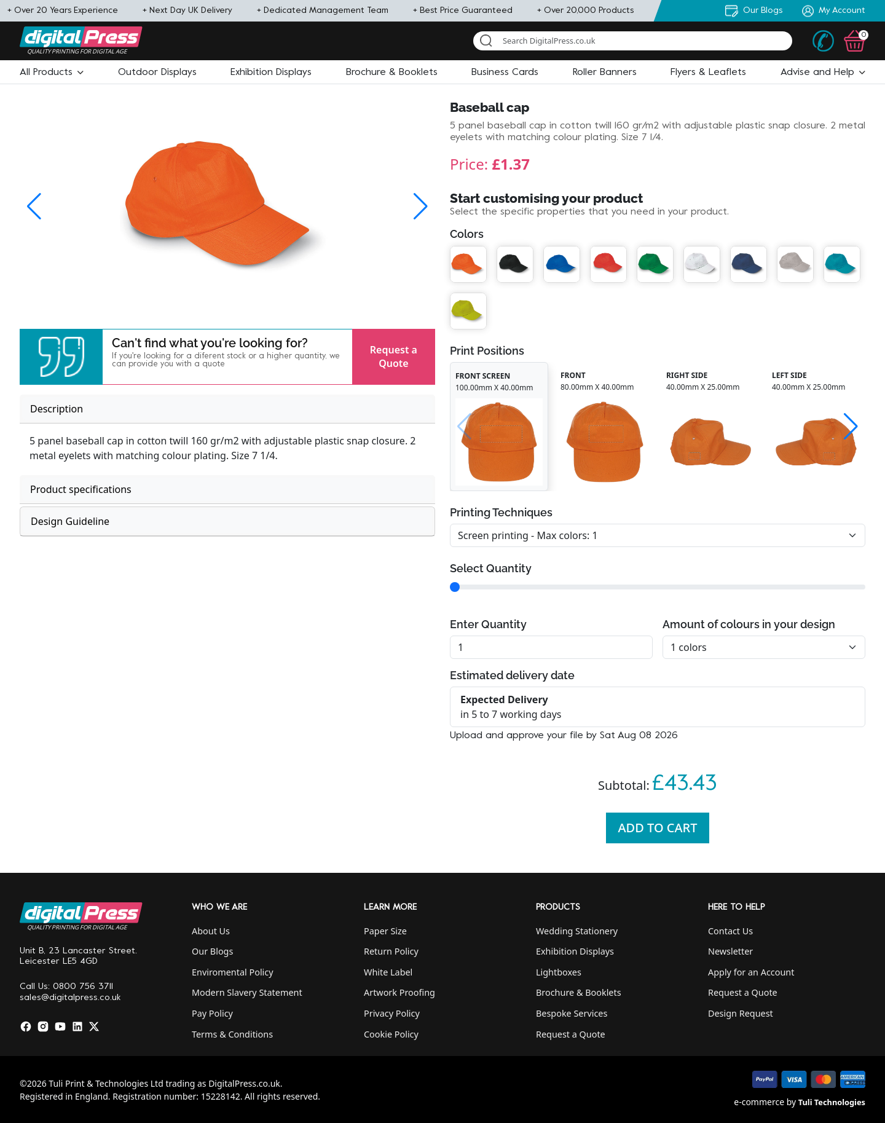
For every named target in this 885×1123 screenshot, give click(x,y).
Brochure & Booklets (578, 992)
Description (56, 409)
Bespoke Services (571, 1013)
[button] (52, 72)
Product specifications (81, 489)
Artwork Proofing (399, 992)
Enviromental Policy (232, 972)
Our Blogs (212, 951)
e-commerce (759, 1102)
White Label (388, 972)
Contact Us (730, 931)
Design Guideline (70, 521)
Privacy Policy (392, 1013)
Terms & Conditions (232, 1034)
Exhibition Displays (575, 951)
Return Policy (391, 951)
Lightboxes (558, 972)
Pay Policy (212, 1013)
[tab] (227, 409)
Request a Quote (393, 356)
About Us (211, 931)
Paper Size (385, 931)
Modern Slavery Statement (247, 992)
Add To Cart (658, 827)
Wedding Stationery (577, 931)
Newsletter (730, 951)
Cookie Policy (391, 1034)
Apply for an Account (751, 972)
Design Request (740, 1013)
